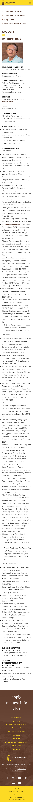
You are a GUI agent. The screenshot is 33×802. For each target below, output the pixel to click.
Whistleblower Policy (16, 791)
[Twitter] (13, 778)
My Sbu (16, 749)
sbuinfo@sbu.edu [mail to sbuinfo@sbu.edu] (17, 771)
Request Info (16, 702)
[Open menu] (30, 3)
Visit (16, 708)
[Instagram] (25, 778)
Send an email (7, 101)
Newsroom (16, 717)
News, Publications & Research (14, 24)
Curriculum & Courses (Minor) (13, 15)
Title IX (16, 788)
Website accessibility (16, 797)
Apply (16, 696)
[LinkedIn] (13, 783)
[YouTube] (19, 783)
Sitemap (16, 794)
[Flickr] (19, 778)
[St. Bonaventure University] (8, 3)
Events (16, 721)
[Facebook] (7, 778)
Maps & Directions (16, 731)
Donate (16, 739)
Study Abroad (8, 20)
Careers (16, 735)
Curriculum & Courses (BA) (12, 11)
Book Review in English (11, 224)
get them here (21, 769)
